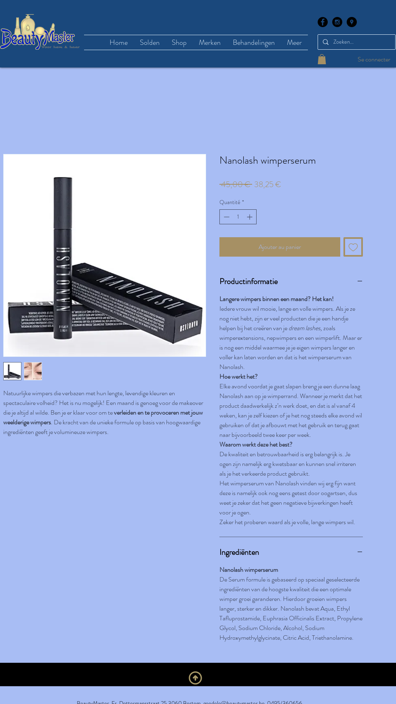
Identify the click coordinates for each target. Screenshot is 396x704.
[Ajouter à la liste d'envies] (353, 247)
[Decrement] (226, 217)
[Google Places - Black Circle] (352, 22)
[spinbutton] (238, 217)
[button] (322, 59)
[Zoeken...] (355, 42)
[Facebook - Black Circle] (323, 22)
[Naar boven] (195, 678)
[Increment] (250, 217)
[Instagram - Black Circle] (337, 22)
